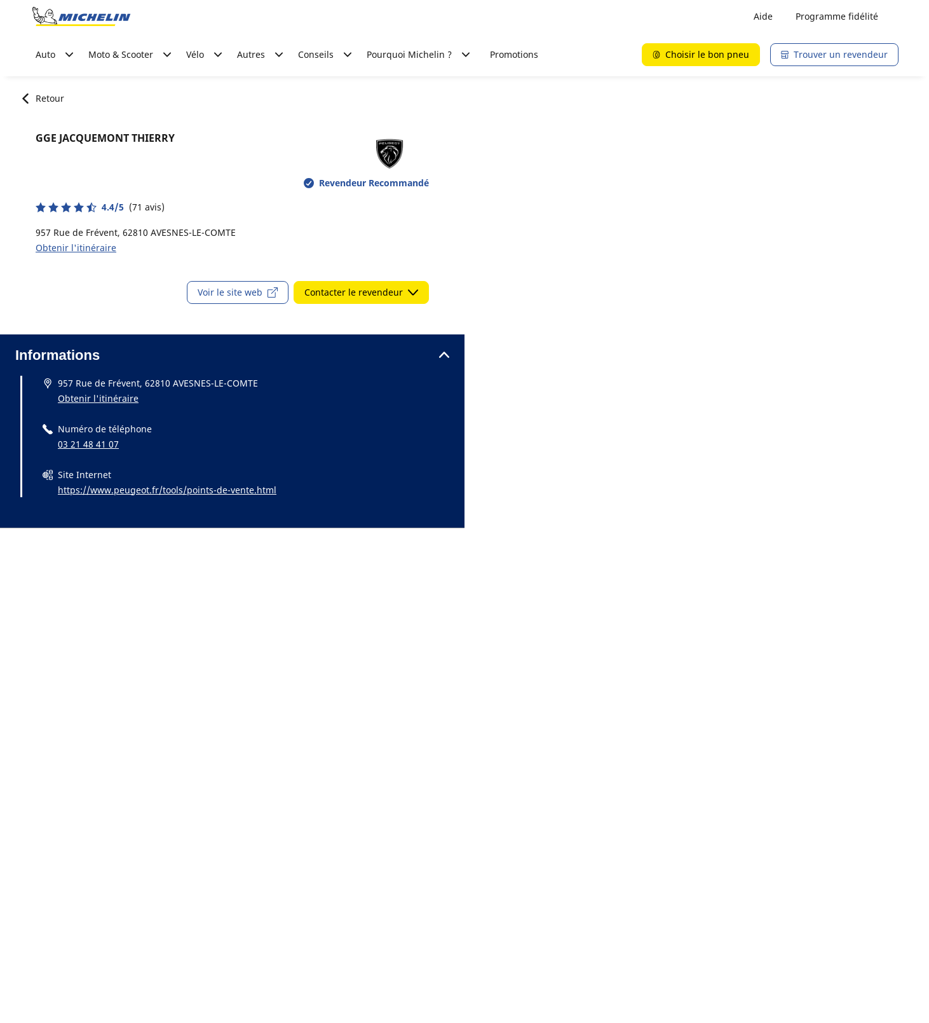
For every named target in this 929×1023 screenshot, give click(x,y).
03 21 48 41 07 (88, 444)
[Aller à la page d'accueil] (81, 16)
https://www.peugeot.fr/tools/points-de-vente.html (167, 490)
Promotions (514, 54)
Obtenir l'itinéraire (76, 248)
